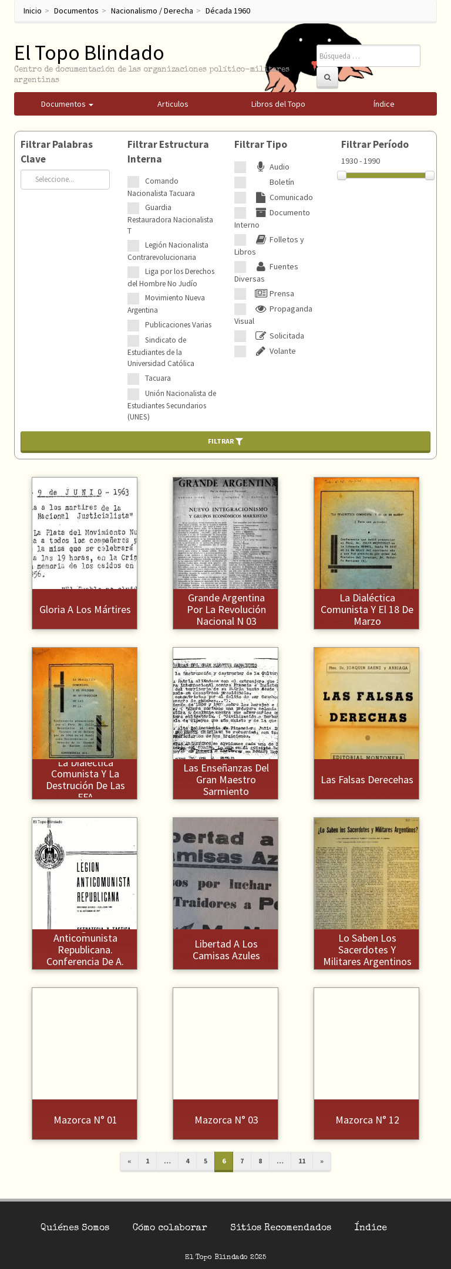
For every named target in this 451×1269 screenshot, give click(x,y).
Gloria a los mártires (85, 609)
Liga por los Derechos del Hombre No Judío (170, 277)
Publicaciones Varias (178, 325)
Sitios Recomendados (280, 1228)
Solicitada (278, 335)
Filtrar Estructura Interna (168, 151)
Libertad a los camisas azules (226, 949)
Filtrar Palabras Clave (57, 151)
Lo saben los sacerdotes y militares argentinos (367, 949)
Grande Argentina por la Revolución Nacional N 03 (226, 609)
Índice (371, 1228)
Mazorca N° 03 (226, 1119)
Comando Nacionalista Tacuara (161, 187)
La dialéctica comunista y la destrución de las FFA (85, 780)
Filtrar (225, 441)
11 (301, 1160)
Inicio (32, 10)
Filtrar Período (375, 144)
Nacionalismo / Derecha (152, 10)
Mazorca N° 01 (85, 1119)
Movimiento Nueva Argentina (166, 304)
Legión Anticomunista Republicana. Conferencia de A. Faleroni (85, 950)
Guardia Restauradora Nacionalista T (170, 219)
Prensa (273, 293)
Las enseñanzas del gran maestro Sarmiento (226, 779)
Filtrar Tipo (260, 144)
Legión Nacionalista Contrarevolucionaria (167, 251)
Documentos (76, 10)
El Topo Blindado (89, 52)
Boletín (273, 182)
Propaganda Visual (273, 314)
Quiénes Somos (75, 1228)
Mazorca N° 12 (367, 1119)
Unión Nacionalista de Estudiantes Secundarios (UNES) (171, 405)
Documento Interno (272, 218)
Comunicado (282, 197)
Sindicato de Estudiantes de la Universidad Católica (160, 351)
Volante (274, 351)
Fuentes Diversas (266, 272)
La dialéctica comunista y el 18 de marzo (367, 609)
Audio (271, 166)
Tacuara (158, 378)
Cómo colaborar (170, 1228)
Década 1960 (228, 10)
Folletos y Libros (269, 245)
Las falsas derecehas (367, 779)
